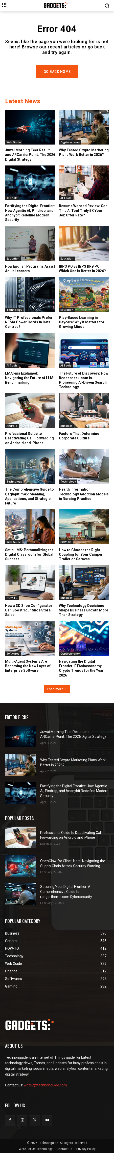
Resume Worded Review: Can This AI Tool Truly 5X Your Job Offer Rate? (83, 210)
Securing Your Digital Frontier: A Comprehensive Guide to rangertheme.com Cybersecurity (66, 891)
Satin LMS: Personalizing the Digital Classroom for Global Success (29, 554)
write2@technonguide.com (45, 1085)
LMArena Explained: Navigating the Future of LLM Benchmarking (29, 377)
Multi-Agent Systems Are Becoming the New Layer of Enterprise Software (28, 665)
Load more (57, 689)
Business (66, 426)
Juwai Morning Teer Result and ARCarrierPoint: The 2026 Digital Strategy (30, 154)
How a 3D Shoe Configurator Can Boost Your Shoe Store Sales (28, 610)
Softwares (13, 653)
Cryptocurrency (70, 142)
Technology (14, 310)
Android (12, 426)
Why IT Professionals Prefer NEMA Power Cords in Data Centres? (29, 322)
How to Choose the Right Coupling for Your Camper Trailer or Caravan (81, 554)
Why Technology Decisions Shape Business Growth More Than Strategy (83, 610)
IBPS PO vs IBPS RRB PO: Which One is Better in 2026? (82, 268)
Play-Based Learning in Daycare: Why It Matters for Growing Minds (81, 322)
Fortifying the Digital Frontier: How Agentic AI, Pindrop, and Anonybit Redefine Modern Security (30, 213)
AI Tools (12, 198)
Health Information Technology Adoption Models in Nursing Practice (84, 493)
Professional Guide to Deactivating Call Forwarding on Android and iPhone (29, 438)
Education (13, 258)
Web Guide (14, 142)
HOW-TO (65, 542)
